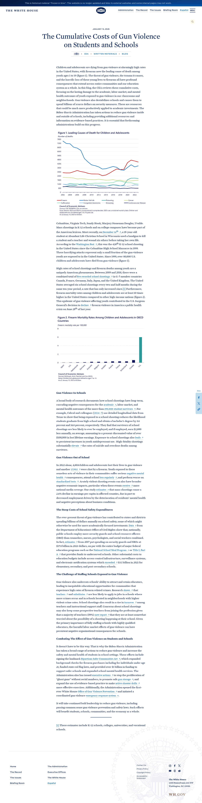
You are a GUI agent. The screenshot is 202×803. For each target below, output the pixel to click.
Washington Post (85, 244)
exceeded (120, 562)
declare (85, 305)
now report (101, 615)
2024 (97, 413)
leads (138, 437)
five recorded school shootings (94, 276)
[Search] (192, 21)
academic (109, 405)
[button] (199, 409)
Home (13, 767)
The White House (56, 778)
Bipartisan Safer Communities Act (100, 659)
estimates (101, 490)
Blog (125, 54)
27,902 (74, 469)
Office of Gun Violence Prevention (97, 691)
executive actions (102, 675)
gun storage (124, 679)
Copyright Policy (143, 773)
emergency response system (102, 696)
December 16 (111, 232)
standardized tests (66, 481)
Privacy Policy (142, 769)
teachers (61, 594)
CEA (86, 54)
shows (127, 590)
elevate (75, 445)
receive (126, 486)
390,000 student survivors (119, 409)
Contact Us (141, 765)
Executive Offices (57, 772)
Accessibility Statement (142, 777)
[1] (124, 289)
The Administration (57, 767)
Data (131, 526)
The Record (139, 11)
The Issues (152, 11)
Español (181, 11)
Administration (123, 11)
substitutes (80, 594)
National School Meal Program (111, 550)
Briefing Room (167, 11)
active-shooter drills (127, 683)
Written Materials (105, 54)
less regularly (108, 477)
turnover (129, 602)
